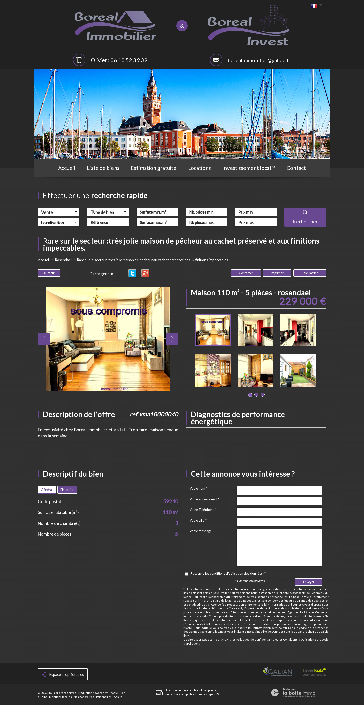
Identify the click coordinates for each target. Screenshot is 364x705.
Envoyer (308, 582)
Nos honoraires (84, 696)
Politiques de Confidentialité (255, 639)
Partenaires (104, 696)
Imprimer (277, 273)
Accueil (66, 167)
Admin (118, 696)
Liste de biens (103, 167)
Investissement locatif (248, 167)
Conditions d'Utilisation (298, 639)
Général (47, 490)
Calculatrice (309, 273)
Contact (296, 167)
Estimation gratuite (153, 167)
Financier (67, 490)
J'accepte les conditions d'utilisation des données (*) (228, 573)
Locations (199, 167)
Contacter (246, 273)
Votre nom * (198, 488)
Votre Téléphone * (203, 510)
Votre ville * (198, 520)
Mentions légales (60, 696)
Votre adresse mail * (204, 499)
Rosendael (63, 259)
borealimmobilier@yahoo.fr (259, 60)
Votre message (201, 531)
